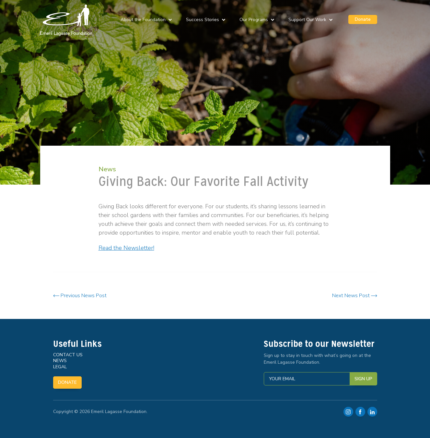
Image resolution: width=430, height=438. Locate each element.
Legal (60, 367)
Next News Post (354, 295)
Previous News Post (80, 295)
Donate (363, 19)
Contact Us (68, 355)
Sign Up (363, 379)
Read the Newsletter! (126, 248)
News (107, 169)
